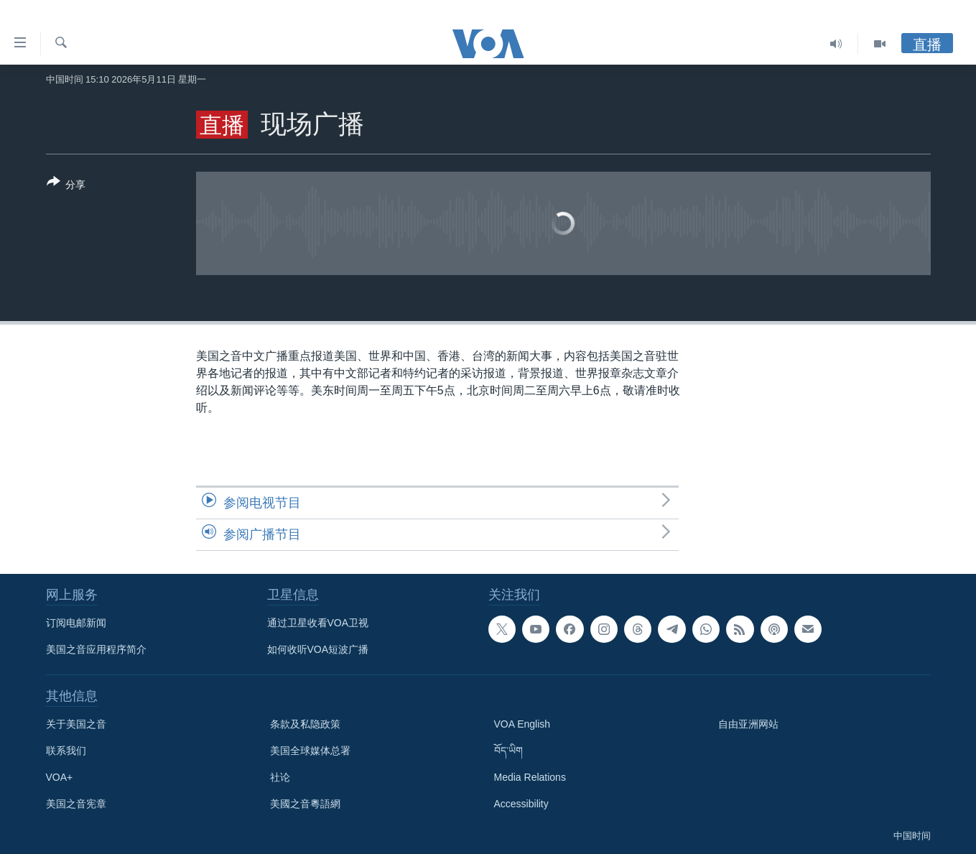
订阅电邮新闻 (76, 622)
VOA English (522, 724)
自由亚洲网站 (748, 724)
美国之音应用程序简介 (96, 649)
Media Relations (530, 777)
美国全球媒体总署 (310, 750)
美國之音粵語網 (305, 803)
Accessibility (521, 803)
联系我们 (66, 750)
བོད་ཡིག (508, 750)
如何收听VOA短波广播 (318, 649)
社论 (280, 777)
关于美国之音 (76, 724)
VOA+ (59, 777)
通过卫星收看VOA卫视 (318, 622)
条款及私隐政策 (305, 724)
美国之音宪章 (76, 803)
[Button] (66, 186)
